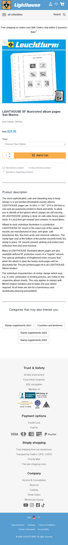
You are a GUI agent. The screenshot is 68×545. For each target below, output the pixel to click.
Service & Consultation (34, 480)
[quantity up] (9, 154)
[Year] (34, 144)
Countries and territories (50, 325)
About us (34, 485)
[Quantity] (7, 155)
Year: (5, 139)
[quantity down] (9, 156)
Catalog (34, 490)
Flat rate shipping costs (34, 464)
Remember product (13, 168)
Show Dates (34, 495)
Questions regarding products (19, 172)
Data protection (17, 525)
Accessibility (43, 529)
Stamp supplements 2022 (33, 333)
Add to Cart (40, 155)
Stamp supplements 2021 (18, 325)
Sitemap (31, 525)
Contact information (27, 529)
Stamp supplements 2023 (33, 340)
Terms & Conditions (46, 525)
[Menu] (12, 15)
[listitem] (34, 71)
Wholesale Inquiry (34, 500)
